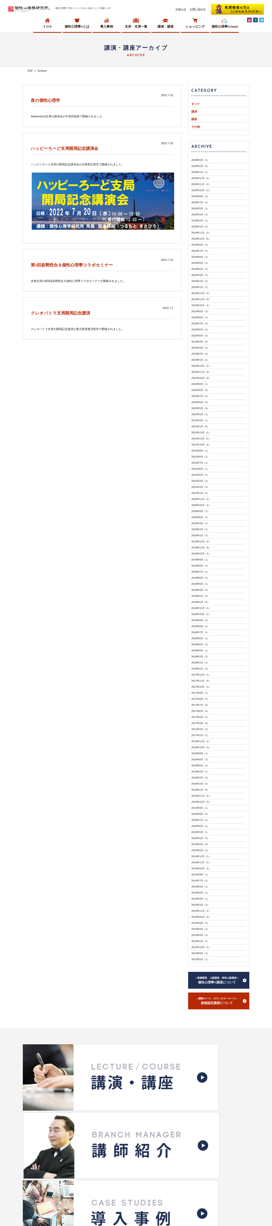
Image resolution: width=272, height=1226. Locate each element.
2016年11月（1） (201, 741)
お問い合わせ (198, 9)
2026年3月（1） (200, 160)
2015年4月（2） (200, 838)
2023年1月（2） (200, 359)
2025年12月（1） (201, 178)
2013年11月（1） (201, 910)
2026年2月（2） (200, 166)
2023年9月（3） (200, 311)
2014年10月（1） (201, 868)
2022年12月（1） (201, 365)
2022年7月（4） (200, 396)
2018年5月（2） (200, 644)
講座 (194, 119)
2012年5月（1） (200, 959)
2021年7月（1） (200, 462)
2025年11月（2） (201, 184)
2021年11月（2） (201, 438)
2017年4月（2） (200, 717)
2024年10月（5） (201, 238)
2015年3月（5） (200, 844)
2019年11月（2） (201, 547)
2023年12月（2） (201, 293)
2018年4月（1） (200, 650)
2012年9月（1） (200, 953)
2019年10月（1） (201, 553)
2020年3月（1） (200, 523)
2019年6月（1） (200, 577)
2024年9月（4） (200, 244)
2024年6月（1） (200, 256)
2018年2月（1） (200, 662)
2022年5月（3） (200, 408)
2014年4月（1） (200, 898)
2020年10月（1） (201, 505)
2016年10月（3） (201, 747)
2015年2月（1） (200, 850)
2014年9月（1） (200, 874)
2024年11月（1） (201, 232)
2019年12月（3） (201, 541)
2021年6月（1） (200, 468)
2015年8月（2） (200, 814)
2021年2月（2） (200, 487)
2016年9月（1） (200, 753)
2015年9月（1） (200, 807)
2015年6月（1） (200, 826)
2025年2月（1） (200, 220)
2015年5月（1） (200, 832)
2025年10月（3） (201, 190)
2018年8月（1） (200, 626)
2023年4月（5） (200, 341)
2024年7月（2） (200, 250)
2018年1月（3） (200, 668)
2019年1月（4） (200, 602)
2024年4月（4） (200, 269)
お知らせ (180, 9)
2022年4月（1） (200, 414)
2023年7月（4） (200, 323)
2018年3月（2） (200, 656)
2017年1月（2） (200, 735)
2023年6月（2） (200, 329)
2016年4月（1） (200, 771)
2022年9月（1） (200, 384)
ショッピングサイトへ (134, 1131)
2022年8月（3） (200, 390)
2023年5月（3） (200, 335)
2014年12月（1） (201, 856)
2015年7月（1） (200, 820)
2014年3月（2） (200, 904)
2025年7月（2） (200, 202)
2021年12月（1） (201, 432)
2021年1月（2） (200, 493)
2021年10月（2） (201, 444)
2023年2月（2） (200, 353)
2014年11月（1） (201, 862)
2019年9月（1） (200, 559)
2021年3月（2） (200, 481)
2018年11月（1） (201, 608)
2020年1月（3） (200, 535)
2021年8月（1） (200, 456)
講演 (194, 111)
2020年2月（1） (200, 529)
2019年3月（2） (200, 589)
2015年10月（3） (201, 801)
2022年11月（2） (201, 372)
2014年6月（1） (200, 886)
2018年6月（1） (200, 638)
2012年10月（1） (201, 947)
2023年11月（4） (201, 299)
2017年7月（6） (200, 705)
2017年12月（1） (201, 674)
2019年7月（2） (200, 571)
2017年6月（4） (200, 711)
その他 (195, 126)
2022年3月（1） (200, 420)
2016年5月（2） (200, 765)
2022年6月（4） (200, 402)
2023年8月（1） (200, 317)
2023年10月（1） (201, 305)
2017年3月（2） (200, 723)
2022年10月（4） (201, 378)
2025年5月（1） (200, 208)
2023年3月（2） (200, 347)
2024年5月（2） (200, 263)
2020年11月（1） (201, 499)
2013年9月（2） (200, 923)
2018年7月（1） (200, 632)
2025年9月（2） (200, 196)
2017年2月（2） (200, 729)
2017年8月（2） (200, 698)
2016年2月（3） (200, 783)
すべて (195, 104)
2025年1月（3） (200, 226)
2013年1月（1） (200, 941)
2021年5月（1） (200, 474)
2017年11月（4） (201, 680)
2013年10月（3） (201, 916)
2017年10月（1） (201, 686)
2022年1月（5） (200, 426)
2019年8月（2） (200, 565)
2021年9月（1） (200, 450)
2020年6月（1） (200, 517)
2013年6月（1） (200, 929)
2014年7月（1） (200, 880)
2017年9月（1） (200, 692)
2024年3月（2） (200, 275)
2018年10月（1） (201, 614)
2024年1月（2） (200, 287)
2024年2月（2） (200, 281)
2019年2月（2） (200, 596)
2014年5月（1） (200, 892)
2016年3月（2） (200, 777)
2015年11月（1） (201, 795)
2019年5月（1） (200, 583)
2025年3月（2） (200, 214)
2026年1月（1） (200, 172)
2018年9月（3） (200, 620)
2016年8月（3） (200, 759)
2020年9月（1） (200, 511)
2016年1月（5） (200, 789)
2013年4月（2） (200, 935)
